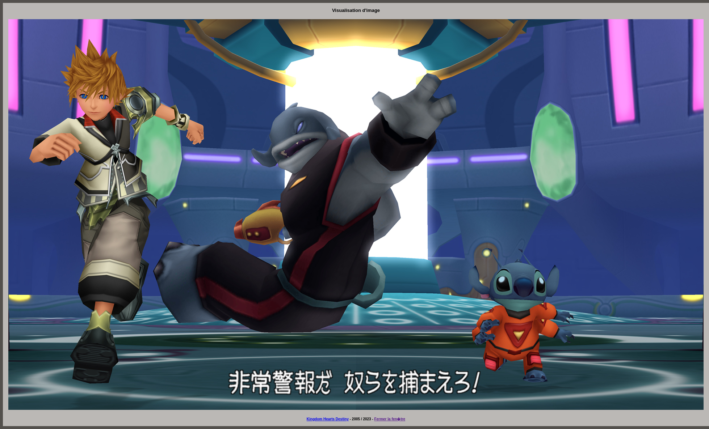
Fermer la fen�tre (390, 419)
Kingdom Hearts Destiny (328, 419)
